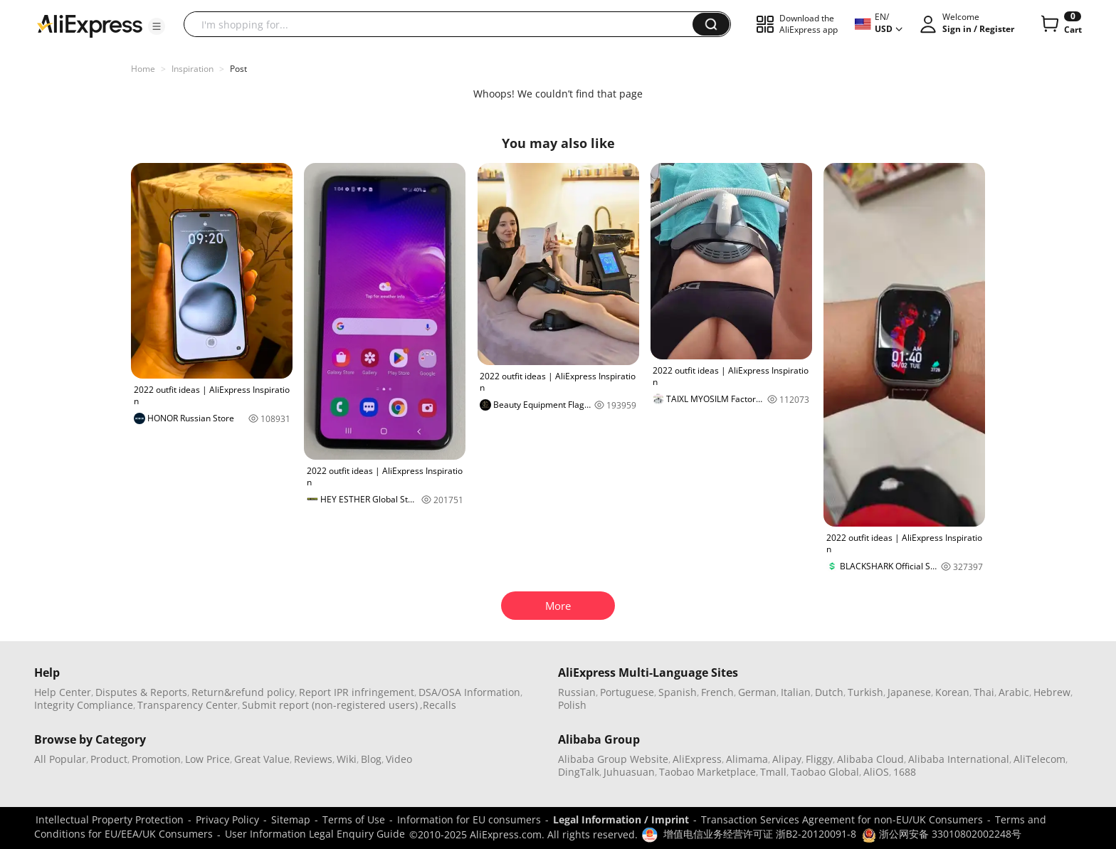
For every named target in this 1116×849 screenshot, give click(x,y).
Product (108, 759)
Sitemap (290, 819)
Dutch (829, 692)
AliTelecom (1039, 759)
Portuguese (627, 692)
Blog (371, 759)
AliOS (876, 772)
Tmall (773, 772)
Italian (796, 692)
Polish (572, 705)
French (717, 692)
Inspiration (193, 69)
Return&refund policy (243, 692)
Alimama (747, 759)
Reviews (313, 759)
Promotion (156, 759)
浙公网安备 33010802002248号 (941, 833)
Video (399, 759)
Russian (577, 692)
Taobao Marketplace (707, 772)
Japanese (909, 692)
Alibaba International (958, 759)
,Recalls (438, 705)
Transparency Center (187, 705)
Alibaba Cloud (870, 759)
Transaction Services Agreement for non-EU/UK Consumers (842, 819)
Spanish (677, 692)
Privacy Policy (227, 819)
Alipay (786, 759)
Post (238, 69)
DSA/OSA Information (469, 692)
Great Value (262, 759)
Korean (952, 692)
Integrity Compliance (83, 705)
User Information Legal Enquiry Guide (315, 833)
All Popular (60, 759)
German (757, 692)
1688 (904, 772)
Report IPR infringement (356, 692)
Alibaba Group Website (613, 759)
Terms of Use (353, 819)
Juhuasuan (629, 772)
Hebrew (1051, 692)
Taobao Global (825, 772)
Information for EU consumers (469, 819)
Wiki (347, 759)
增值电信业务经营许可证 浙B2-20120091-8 (759, 833)
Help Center (62, 692)
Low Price (207, 759)
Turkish (865, 692)
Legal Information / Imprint (621, 819)
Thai (984, 692)
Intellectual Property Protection (110, 819)
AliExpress (697, 759)
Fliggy (819, 759)
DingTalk (578, 772)
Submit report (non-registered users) (330, 705)
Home (143, 69)
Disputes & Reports (141, 692)
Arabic (1014, 692)
